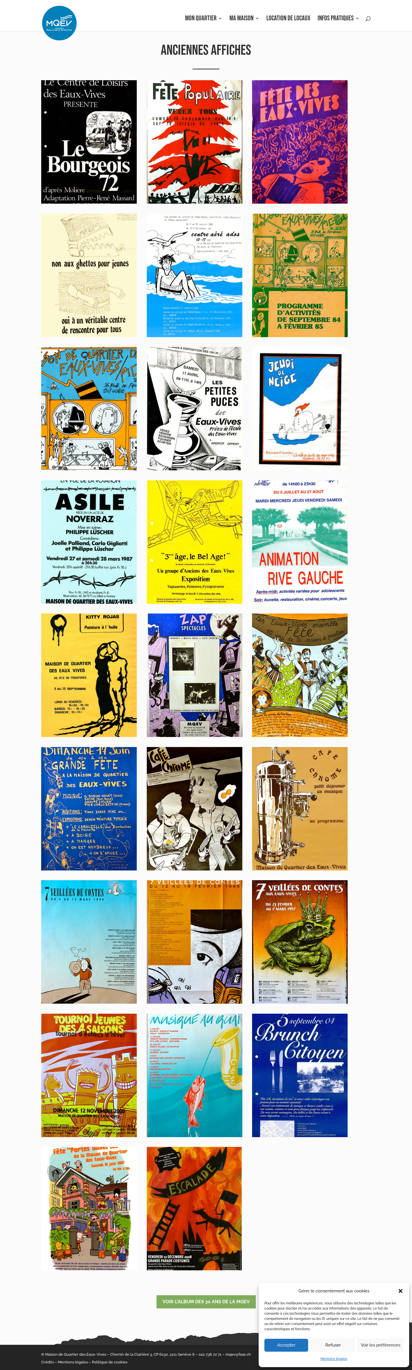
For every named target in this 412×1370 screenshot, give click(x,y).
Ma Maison (241, 19)
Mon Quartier (201, 19)
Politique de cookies (109, 1362)
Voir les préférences (380, 1345)
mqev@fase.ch (238, 1354)
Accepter (286, 1345)
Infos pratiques (336, 19)
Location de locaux (288, 19)
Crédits (47, 1362)
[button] (400, 1291)
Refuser (333, 1345)
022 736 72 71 (210, 1354)
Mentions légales (333, 1359)
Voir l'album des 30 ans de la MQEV (206, 1301)
